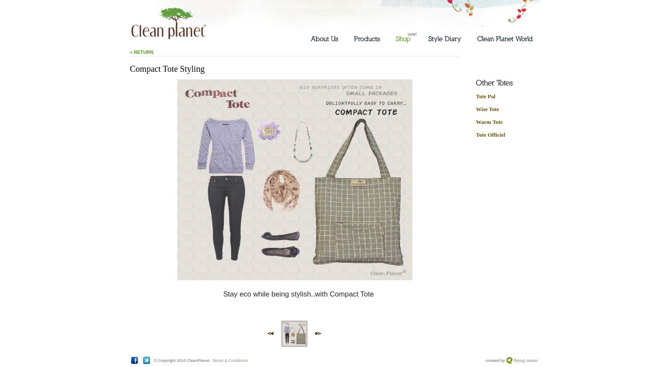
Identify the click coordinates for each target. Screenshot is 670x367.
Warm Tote (489, 122)
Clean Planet (168, 24)
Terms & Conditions (230, 360)
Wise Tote (487, 109)
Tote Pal (485, 96)
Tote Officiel (490, 135)
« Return (141, 52)
